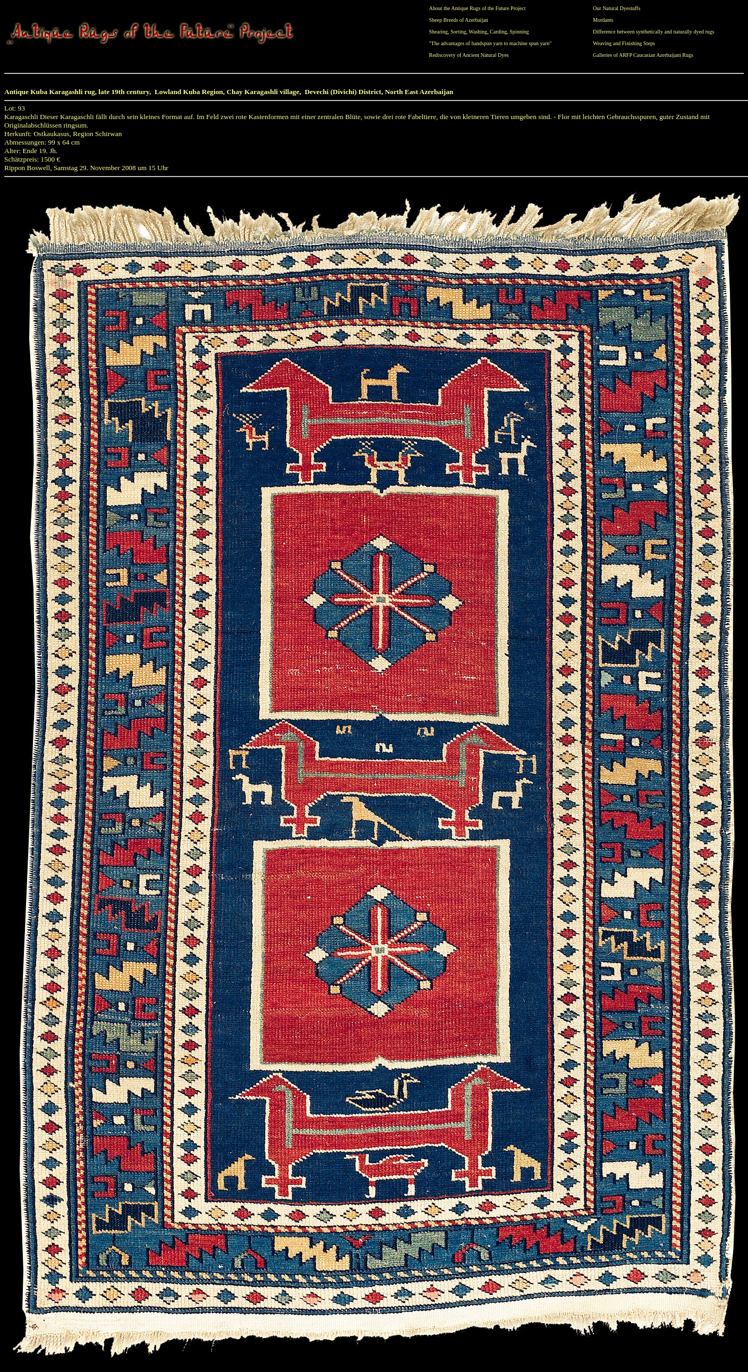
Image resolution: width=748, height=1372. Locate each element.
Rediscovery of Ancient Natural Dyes (469, 55)
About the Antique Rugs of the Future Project (477, 8)
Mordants (603, 20)
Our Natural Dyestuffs (616, 8)
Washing (478, 32)
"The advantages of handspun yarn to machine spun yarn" (490, 43)
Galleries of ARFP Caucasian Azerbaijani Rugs (643, 55)
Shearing (438, 32)
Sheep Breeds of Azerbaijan (458, 20)
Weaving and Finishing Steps (624, 43)
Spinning (519, 32)
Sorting (458, 32)
